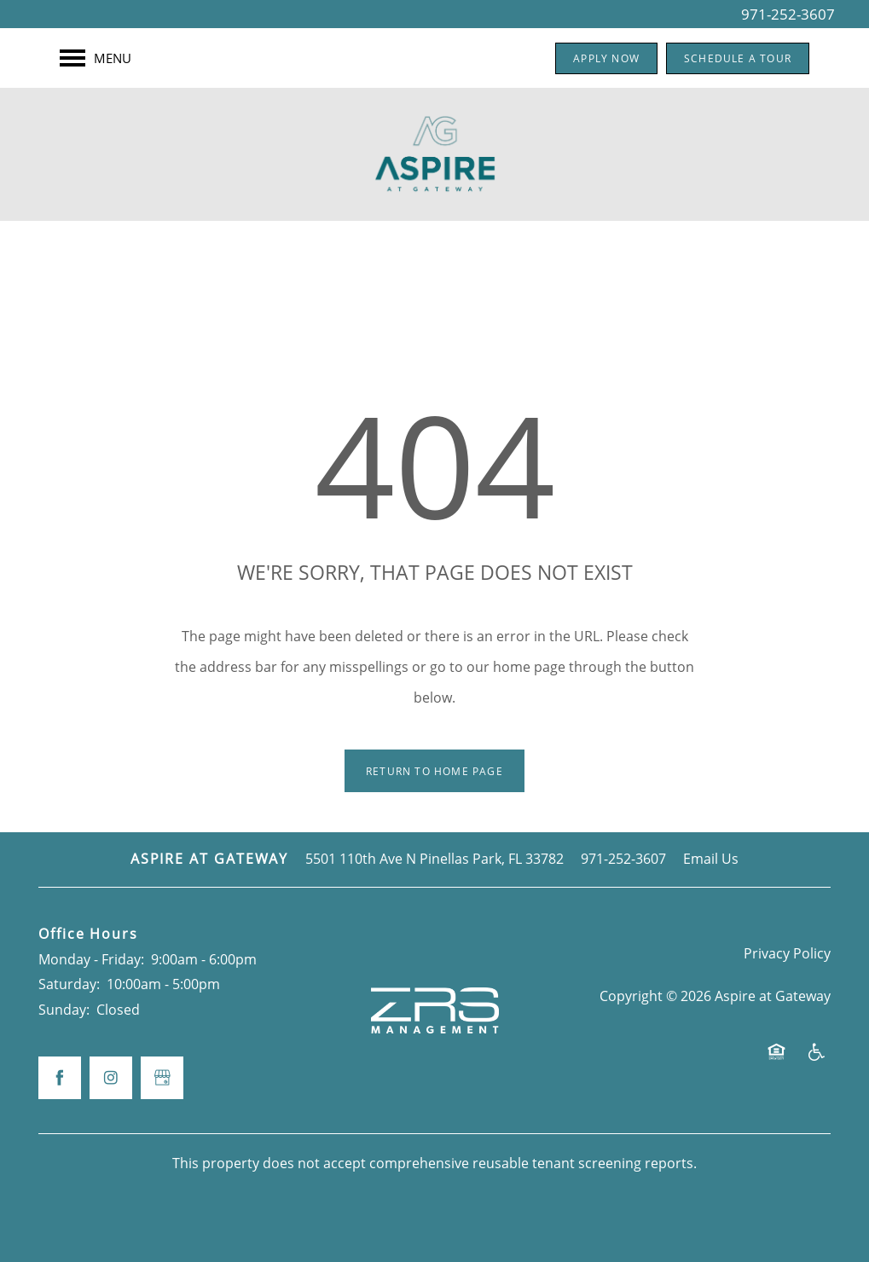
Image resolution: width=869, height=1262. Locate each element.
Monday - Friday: (91, 959)
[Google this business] (162, 1077)
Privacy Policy (787, 953)
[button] (606, 58)
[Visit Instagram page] (111, 1077)
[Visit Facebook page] (59, 1077)
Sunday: (64, 1009)
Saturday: (69, 984)
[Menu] (95, 58)
